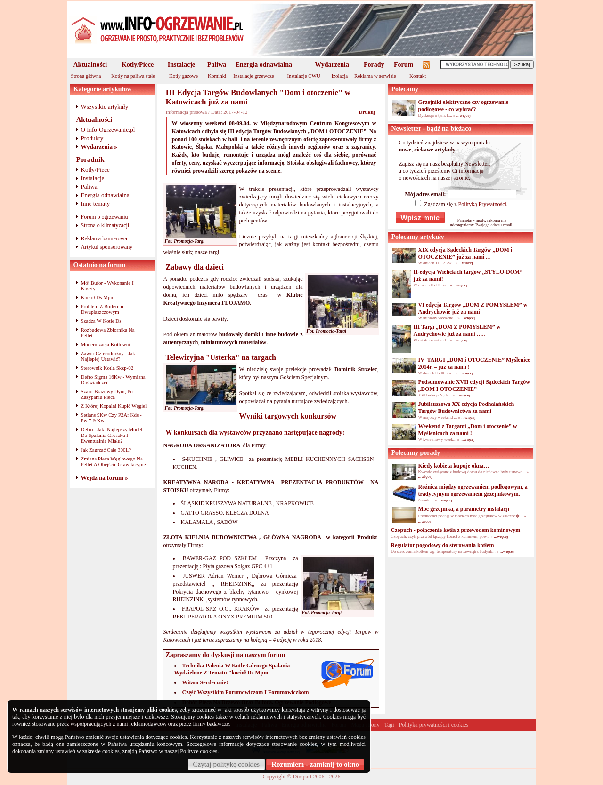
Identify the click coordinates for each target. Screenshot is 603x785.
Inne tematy (95, 203)
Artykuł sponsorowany (107, 247)
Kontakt (417, 76)
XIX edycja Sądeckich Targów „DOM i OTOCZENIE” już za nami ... (465, 253)
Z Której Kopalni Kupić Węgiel (114, 406)
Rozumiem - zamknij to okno (315, 764)
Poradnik (90, 159)
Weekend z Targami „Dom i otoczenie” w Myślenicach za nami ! (467, 429)
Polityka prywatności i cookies (434, 725)
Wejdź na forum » (104, 477)
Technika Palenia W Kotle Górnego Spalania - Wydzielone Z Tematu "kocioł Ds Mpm (233, 669)
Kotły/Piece (138, 64)
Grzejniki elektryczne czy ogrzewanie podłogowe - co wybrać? (463, 105)
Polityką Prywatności (482, 204)
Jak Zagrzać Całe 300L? (106, 449)
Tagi (389, 725)
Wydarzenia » (99, 146)
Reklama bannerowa (104, 238)
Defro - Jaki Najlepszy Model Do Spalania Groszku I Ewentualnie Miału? (112, 435)
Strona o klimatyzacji (105, 225)
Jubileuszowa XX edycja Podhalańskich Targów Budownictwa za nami (466, 407)
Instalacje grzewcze (253, 76)
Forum (403, 64)
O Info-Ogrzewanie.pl (108, 129)
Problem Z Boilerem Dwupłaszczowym (102, 309)
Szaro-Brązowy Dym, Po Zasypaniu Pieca (107, 394)
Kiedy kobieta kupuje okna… (453, 465)
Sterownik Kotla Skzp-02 (107, 368)
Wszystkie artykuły (105, 106)
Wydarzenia (332, 64)
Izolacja (339, 76)
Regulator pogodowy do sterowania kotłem (442, 545)
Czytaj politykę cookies (226, 764)
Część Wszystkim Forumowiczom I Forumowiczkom (245, 692)
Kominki (217, 76)
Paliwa (216, 64)
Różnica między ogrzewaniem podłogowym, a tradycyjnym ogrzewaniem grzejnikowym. (473, 490)
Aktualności (90, 64)
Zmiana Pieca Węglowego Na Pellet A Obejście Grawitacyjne (113, 461)
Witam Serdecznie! (205, 682)
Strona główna (86, 76)
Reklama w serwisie (375, 76)
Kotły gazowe (183, 76)
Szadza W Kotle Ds (101, 321)
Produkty (92, 138)
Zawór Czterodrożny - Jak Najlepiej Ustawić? (108, 356)
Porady (374, 64)
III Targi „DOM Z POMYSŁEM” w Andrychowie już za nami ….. (457, 330)
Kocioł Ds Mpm (98, 297)
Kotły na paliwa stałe (133, 76)
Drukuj (367, 112)
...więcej (463, 115)
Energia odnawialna (264, 64)
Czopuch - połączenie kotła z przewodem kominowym (456, 530)
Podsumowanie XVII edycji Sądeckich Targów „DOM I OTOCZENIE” (474, 385)
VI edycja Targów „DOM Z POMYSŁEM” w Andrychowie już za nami (473, 308)
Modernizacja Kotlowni (105, 344)
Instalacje (181, 64)
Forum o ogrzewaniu (104, 217)
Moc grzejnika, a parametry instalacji (464, 509)
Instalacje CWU (303, 76)
